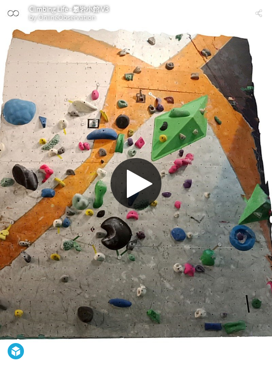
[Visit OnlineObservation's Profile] (13, 13)
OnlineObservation (67, 17)
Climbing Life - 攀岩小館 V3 (68, 9)
